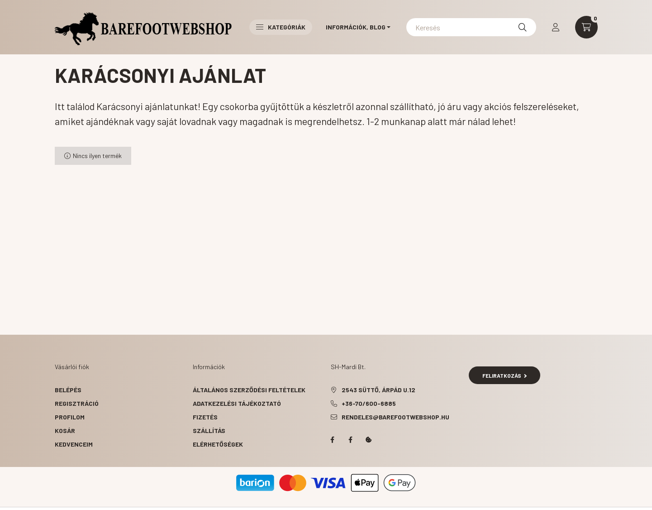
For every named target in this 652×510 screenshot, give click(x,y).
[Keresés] (471, 27)
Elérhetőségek (218, 444)
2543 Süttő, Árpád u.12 (378, 390)
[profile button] (555, 27)
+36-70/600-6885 (369, 403)
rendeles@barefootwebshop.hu (395, 417)
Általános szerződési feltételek (249, 390)
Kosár (65, 430)
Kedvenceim (74, 444)
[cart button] (586, 27)
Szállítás (209, 430)
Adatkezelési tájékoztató (237, 403)
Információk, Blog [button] (355, 27)
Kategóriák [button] (280, 27)
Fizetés (205, 417)
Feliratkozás (504, 375)
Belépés (68, 390)
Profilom (70, 417)
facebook (333, 440)
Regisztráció (77, 403)
